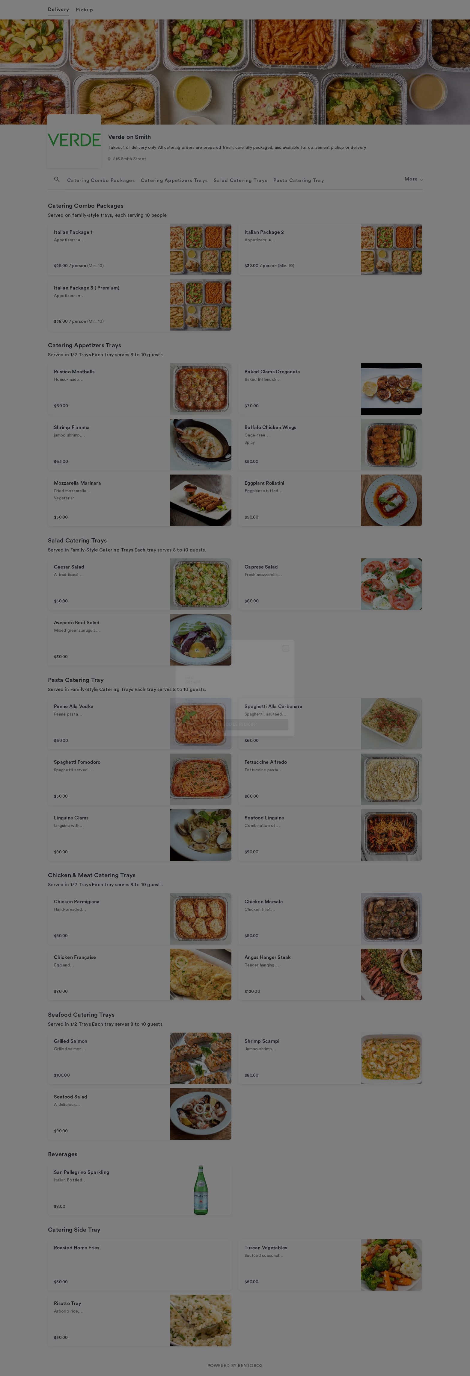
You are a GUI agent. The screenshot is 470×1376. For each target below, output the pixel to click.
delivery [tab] (193, 647)
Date (189, 677)
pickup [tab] (222, 647)
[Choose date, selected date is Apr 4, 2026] (235, 679)
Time (189, 700)
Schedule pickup (235, 724)
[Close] (286, 648)
